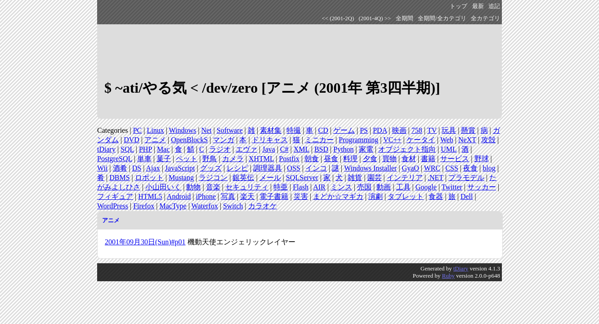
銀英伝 (243, 177)
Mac (163, 149)
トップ (458, 6)
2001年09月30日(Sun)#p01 (145, 242)
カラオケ (262, 206)
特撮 (293, 130)
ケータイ (421, 140)
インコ (316, 168)
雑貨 (355, 177)
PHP (145, 149)
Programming (358, 140)
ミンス (341, 187)
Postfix (289, 158)
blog (489, 168)
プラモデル (466, 177)
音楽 (213, 187)
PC (137, 130)
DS (136, 168)
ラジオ (220, 149)
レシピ (237, 168)
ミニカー (319, 140)
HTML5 (150, 196)
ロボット (149, 177)
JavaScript (180, 168)
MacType (172, 206)
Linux (155, 130)
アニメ (155, 140)
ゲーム (344, 130)
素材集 (271, 130)
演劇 (375, 196)
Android (179, 196)
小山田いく (163, 187)
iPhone (205, 196)
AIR (319, 187)
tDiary (106, 149)
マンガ (223, 140)
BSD (321, 149)
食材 (409, 158)
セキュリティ (246, 187)
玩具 (449, 130)
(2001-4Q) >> (375, 18)
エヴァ (246, 149)
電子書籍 (273, 196)
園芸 (374, 177)
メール (270, 177)
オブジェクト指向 (407, 149)
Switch (233, 206)
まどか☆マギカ (338, 196)
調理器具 (267, 168)
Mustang (181, 177)
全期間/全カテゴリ (442, 18)
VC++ (392, 140)
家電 (366, 149)
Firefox (143, 206)
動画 (383, 187)
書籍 (428, 158)
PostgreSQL (114, 158)
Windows (183, 130)
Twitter (452, 187)
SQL (127, 149)
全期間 (404, 18)
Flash (300, 187)
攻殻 (488, 140)
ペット (186, 158)
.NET (435, 177)
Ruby (448, 275)
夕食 (370, 158)
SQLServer (302, 177)
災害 (301, 196)
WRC (432, 168)
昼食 (331, 158)
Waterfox (205, 206)
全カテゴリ (485, 18)
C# (284, 149)
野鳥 (209, 158)
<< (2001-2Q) (338, 18)
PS (364, 130)
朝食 (311, 158)
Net (206, 130)
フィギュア (115, 196)
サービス (454, 158)
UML (448, 149)
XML (301, 149)
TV (432, 130)
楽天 (247, 196)
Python (343, 149)
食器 (436, 196)
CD (323, 130)
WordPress (112, 206)
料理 (350, 158)
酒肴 (120, 168)
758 (416, 130)
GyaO (410, 168)
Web (446, 140)
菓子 (163, 158)
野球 (481, 158)
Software (230, 130)
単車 (144, 158)
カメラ (233, 158)
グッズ (211, 168)
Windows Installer (370, 168)
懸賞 (468, 130)
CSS (451, 168)
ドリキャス (270, 140)
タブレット (406, 196)
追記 (494, 6)
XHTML (261, 158)
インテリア (405, 177)
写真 (228, 196)
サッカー (481, 187)
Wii (102, 168)
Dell (466, 196)
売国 (364, 187)
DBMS (119, 177)
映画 (399, 130)
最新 (478, 6)
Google (426, 187)
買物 (389, 158)
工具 (403, 187)
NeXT (467, 140)
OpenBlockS (189, 140)
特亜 (280, 187)
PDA (380, 130)
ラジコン (213, 177)
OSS (293, 168)
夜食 (470, 168)
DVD (131, 140)
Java (268, 149)
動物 (193, 187)
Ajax (153, 168)
